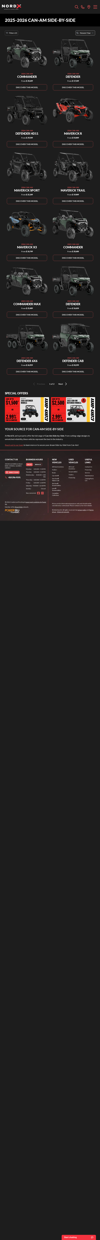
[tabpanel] (36, 479)
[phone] (82, 7)
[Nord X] (11, 7)
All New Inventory (58, 467)
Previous (38, 383)
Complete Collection (55, 494)
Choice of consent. (63, 512)
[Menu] (95, 6)
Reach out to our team (14, 445)
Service (87, 473)
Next (63, 383)
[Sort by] (85, 33)
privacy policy (82, 510)
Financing (72, 478)
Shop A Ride (19, 507)
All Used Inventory (72, 468)
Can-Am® (55, 476)
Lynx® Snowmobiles (56, 489)
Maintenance (89, 476)
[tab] (29, 464)
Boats (54, 473)
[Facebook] (38, 493)
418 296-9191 (12, 477)
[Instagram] (42, 493)
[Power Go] (26, 511)
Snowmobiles (73, 472)
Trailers (54, 470)
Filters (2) (11, 32)
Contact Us (88, 467)
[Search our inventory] (76, 7)
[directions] (89, 7)
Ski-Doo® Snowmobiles (56, 484)
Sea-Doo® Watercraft (55, 479)
